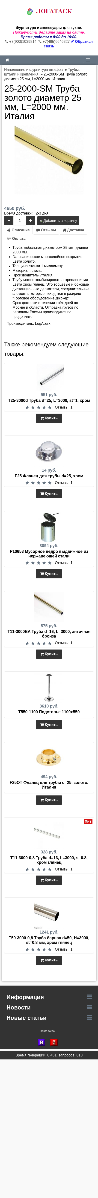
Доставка (73, 230)
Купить (49, 418)
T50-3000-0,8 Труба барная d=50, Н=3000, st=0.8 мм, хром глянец (49, 940)
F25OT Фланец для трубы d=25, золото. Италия (49, 784)
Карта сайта (48, 1031)
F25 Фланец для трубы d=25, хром (49, 476)
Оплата (16, 239)
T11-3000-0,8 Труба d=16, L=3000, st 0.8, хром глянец (49, 860)
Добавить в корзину (58, 221)
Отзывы (46, 230)
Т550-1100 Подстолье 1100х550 (49, 712)
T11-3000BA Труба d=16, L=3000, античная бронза (49, 633)
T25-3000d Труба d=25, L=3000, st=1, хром (49, 400)
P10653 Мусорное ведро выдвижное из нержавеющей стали (49, 553)
